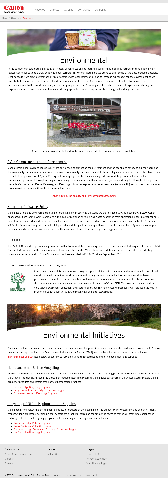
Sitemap (9, 463)
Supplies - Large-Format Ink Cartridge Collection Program (46, 429)
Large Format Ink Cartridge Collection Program (40, 390)
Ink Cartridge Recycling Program (32, 387)
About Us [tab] (40, 10)
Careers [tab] (68, 10)
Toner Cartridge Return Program (32, 423)
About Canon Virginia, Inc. (19, 453)
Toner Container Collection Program (33, 426)
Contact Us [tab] (84, 10)
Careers (9, 458)
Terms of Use (93, 453)
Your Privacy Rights (97, 463)
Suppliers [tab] (100, 10)
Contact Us (52, 453)
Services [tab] (54, 10)
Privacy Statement (96, 458)
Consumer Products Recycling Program (35, 393)
